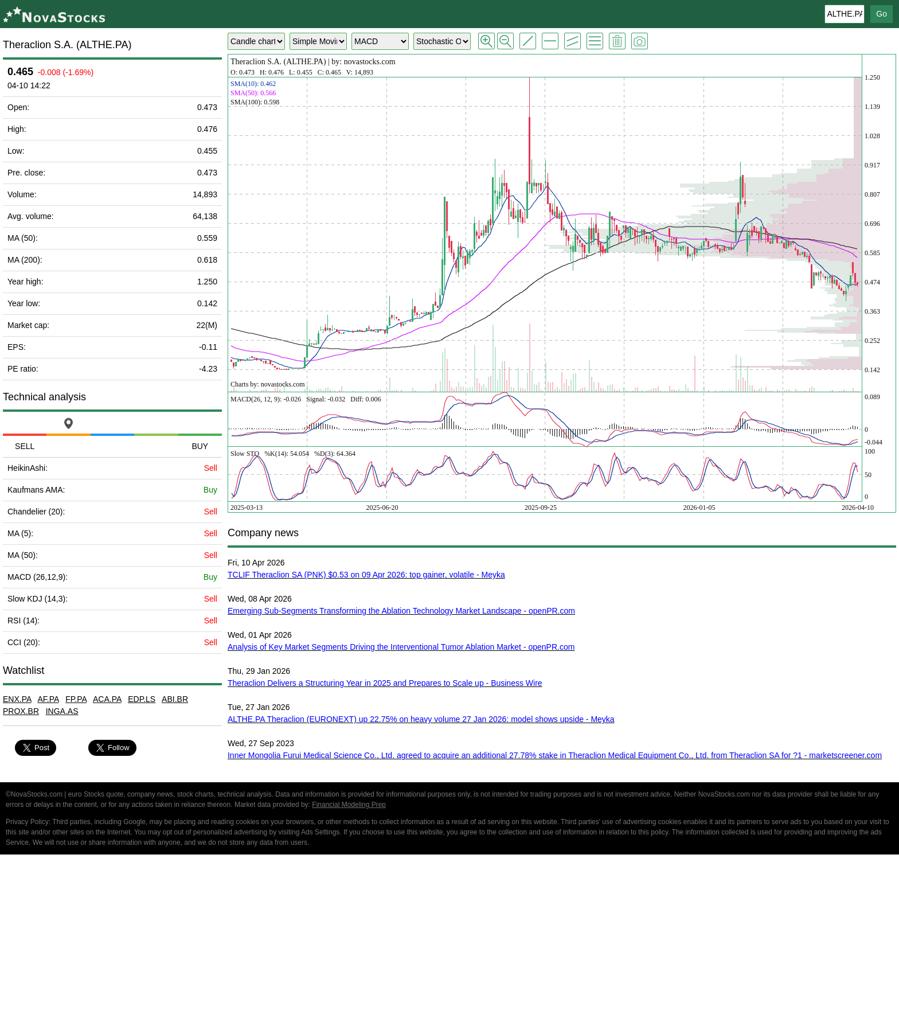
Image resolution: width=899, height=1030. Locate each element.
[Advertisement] (449, 944)
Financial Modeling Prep (349, 805)
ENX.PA (17, 699)
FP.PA (76, 699)
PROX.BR (21, 711)
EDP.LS (141, 699)
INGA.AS (62, 711)
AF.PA (47, 699)
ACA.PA (107, 699)
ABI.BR (175, 699)
